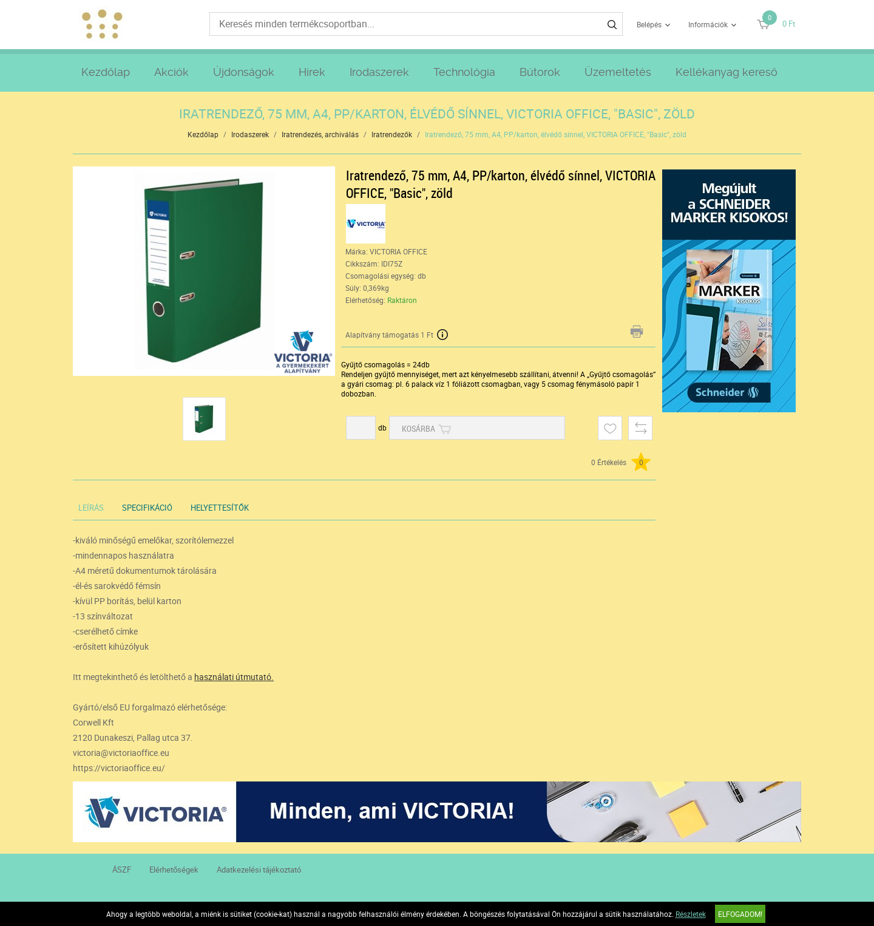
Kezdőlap (105, 72)
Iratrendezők (391, 134)
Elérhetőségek (173, 869)
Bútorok (540, 72)
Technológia (464, 72)
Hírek (312, 72)
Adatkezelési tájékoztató (259, 869)
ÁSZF (121, 869)
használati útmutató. (234, 677)
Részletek (691, 914)
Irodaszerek (379, 72)
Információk (708, 24)
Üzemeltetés (617, 72)
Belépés (649, 24)
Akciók (171, 72)
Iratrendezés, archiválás (320, 134)
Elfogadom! (740, 914)
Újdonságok (243, 72)
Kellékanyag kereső (726, 72)
